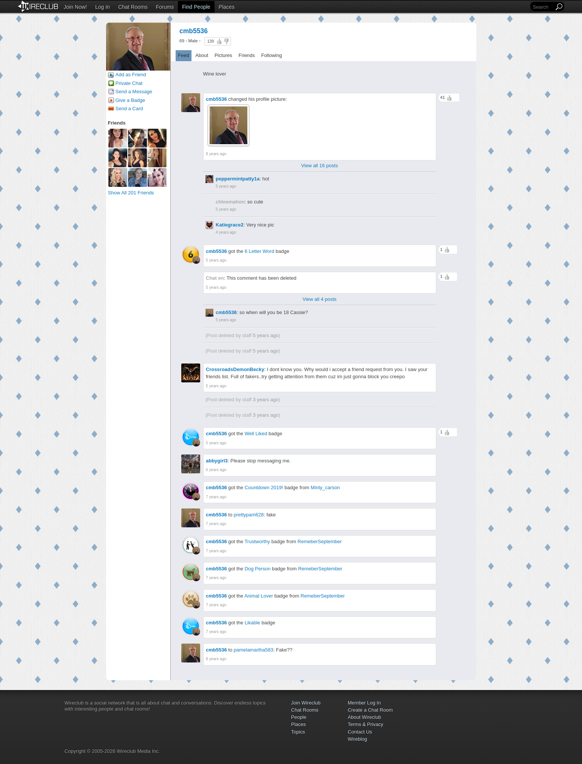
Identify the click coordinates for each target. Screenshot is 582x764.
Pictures (223, 55)
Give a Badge (130, 100)
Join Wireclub (306, 702)
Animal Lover (258, 596)
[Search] (543, 7)
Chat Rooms (133, 7)
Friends (246, 55)
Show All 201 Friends (131, 193)
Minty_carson (325, 487)
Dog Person (258, 568)
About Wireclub (364, 717)
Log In (102, 7)
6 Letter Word (260, 251)
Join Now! (74, 7)
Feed (183, 55)
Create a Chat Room (370, 710)
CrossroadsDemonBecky (235, 369)
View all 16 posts (319, 165)
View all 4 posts (320, 299)
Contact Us (360, 732)
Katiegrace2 (230, 225)
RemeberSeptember (320, 541)
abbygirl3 (217, 461)
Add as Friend (131, 74)
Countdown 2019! (264, 487)
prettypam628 (249, 515)
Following (271, 55)
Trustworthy (257, 541)
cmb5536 (216, 99)
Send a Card (129, 108)
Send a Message (134, 91)
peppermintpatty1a (237, 179)
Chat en (215, 278)
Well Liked (256, 433)
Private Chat (129, 83)
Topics (298, 732)
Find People (196, 7)
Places (227, 7)
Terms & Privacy (365, 724)
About (201, 55)
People (298, 717)
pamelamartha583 (253, 650)
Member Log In (364, 702)
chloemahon (230, 202)
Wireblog (357, 739)
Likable (252, 622)
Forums (164, 7)
